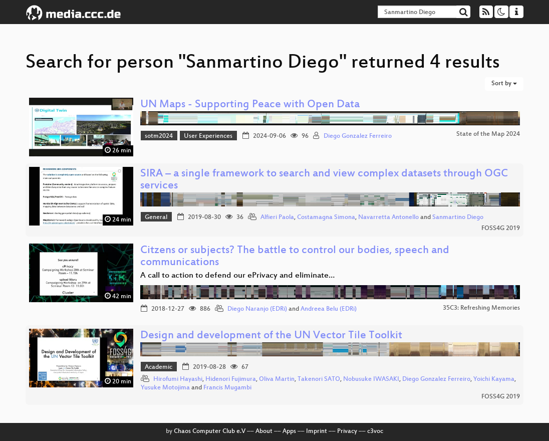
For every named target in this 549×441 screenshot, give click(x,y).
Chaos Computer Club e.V (209, 431)
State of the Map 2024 (488, 134)
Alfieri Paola (277, 217)
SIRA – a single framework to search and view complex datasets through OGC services (324, 180)
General (156, 217)
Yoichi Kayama (493, 379)
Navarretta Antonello (388, 217)
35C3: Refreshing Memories (481, 308)
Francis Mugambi (227, 387)
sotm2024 (159, 136)
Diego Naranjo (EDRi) (257, 309)
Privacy (347, 431)
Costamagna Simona (326, 217)
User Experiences (208, 136)
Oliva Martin (277, 379)
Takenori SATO (319, 379)
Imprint (316, 431)
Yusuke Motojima (165, 387)
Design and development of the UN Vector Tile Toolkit (271, 336)
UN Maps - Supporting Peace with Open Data (250, 105)
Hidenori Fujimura (230, 379)
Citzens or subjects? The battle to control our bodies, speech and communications (294, 257)
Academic (158, 367)
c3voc (375, 431)
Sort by (504, 83)
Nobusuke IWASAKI (371, 379)
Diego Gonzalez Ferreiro (358, 136)
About (263, 431)
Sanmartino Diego (457, 217)
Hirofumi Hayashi (177, 379)
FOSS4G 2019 (500, 228)
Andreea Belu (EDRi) (329, 309)
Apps (289, 431)
